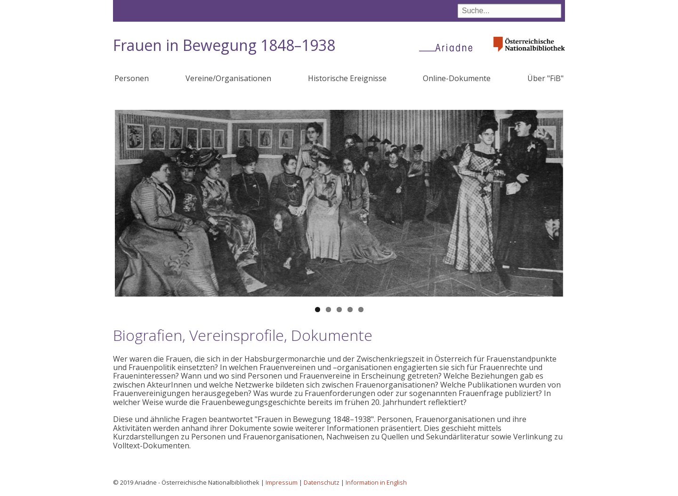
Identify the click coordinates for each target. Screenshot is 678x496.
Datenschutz (321, 482)
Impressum (282, 482)
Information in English (376, 482)
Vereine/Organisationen (228, 78)
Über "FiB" (545, 78)
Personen (131, 78)
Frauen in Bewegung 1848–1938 (224, 45)
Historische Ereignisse (347, 78)
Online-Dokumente (457, 78)
